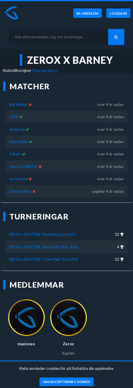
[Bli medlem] (87, 13)
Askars (15, 154)
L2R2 (14, 116)
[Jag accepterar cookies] (66, 381)
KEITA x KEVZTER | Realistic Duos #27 (42, 234)
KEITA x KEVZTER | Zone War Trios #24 (43, 259)
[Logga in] (118, 13)
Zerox (68, 343)
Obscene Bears (45, 70)
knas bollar (18, 141)
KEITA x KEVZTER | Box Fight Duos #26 (43, 247)
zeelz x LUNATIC (23, 166)
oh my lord (18, 178)
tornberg (17, 129)
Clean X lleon (20, 191)
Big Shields (18, 104)
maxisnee (26, 343)
